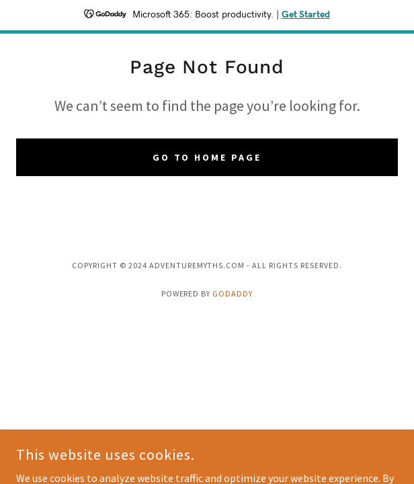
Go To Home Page (207, 157)
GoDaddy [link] (232, 293)
